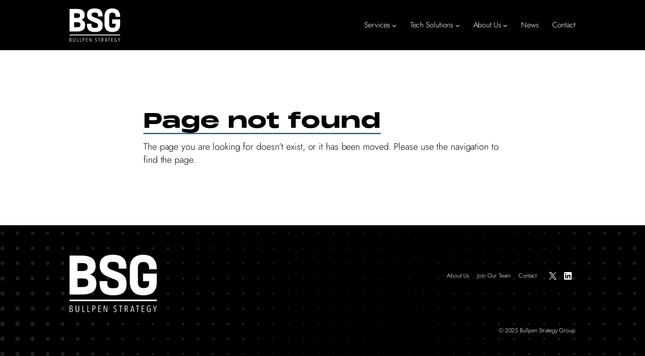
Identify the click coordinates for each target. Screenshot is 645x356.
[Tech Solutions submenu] (457, 25)
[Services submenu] (394, 25)
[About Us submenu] (505, 25)
